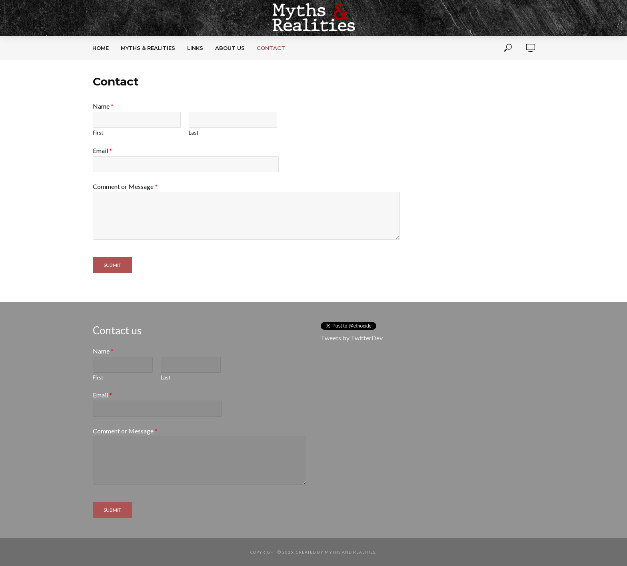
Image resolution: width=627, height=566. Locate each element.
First (98, 132)
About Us (230, 48)
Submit (112, 265)
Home (100, 48)
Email (102, 150)
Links (195, 48)
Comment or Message (125, 186)
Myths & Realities (148, 48)
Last (193, 132)
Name (103, 106)
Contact (271, 48)
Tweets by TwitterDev (352, 338)
